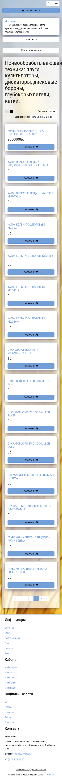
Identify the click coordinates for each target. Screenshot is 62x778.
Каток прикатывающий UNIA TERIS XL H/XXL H (30, 195)
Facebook (9, 707)
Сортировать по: (22, 117)
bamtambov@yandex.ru (22, 753)
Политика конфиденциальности (31, 769)
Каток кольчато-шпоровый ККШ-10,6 (26, 320)
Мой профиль (11, 667)
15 (52, 111)
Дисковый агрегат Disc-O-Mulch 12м (29, 382)
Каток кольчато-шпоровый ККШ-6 (30, 255)
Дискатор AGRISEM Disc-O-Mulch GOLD (29, 445)
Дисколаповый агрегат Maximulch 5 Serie (23, 351)
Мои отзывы (11, 677)
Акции (8, 653)
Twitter (8, 717)
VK (6, 702)
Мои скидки (10, 688)
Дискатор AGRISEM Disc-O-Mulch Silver (29, 414)
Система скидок (12, 638)
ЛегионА (50, 774)
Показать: (42, 111)
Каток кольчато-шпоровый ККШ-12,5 (26, 288)
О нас (7, 643)
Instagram (9, 712)
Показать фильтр (31, 50)
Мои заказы (10, 672)
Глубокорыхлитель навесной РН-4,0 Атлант (28, 570)
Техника (14, 21)
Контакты (12, 728)
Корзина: (31, 10)
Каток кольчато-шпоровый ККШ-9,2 (26, 226)
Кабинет (11, 659)
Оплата (8, 633)
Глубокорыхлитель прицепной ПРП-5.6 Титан (29, 539)
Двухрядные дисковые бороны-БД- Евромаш (29, 507)
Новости (9, 648)
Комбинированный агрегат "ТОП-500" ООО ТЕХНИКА (26, 132)
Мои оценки (10, 682)
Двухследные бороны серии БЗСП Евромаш (31, 476)
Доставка (9, 628)
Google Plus (10, 722)
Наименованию (43, 117)
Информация (15, 620)
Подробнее (31, 147)
